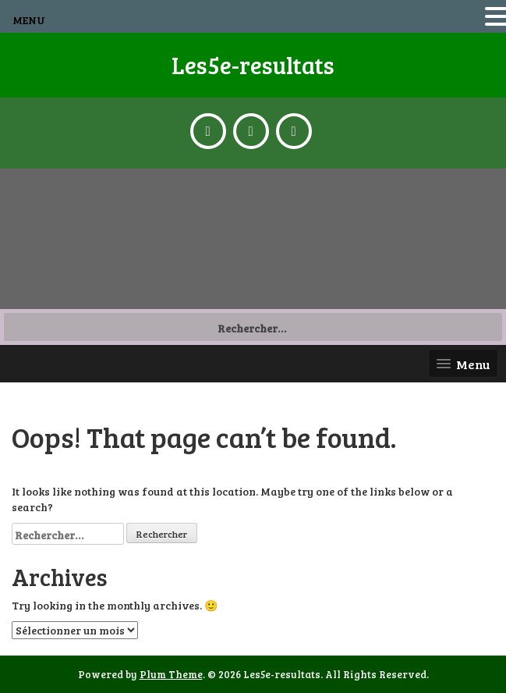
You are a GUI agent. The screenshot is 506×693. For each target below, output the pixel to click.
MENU (28, 19)
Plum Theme (171, 674)
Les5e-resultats (253, 64)
